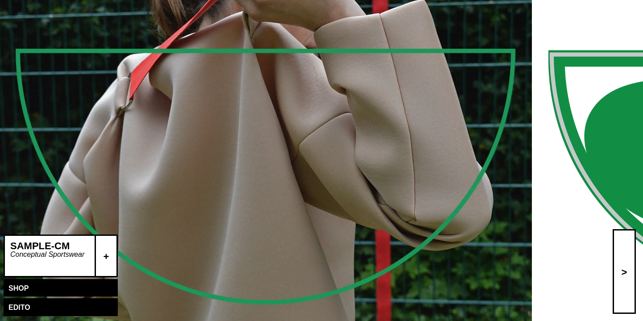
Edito (19, 307)
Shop (18, 288)
